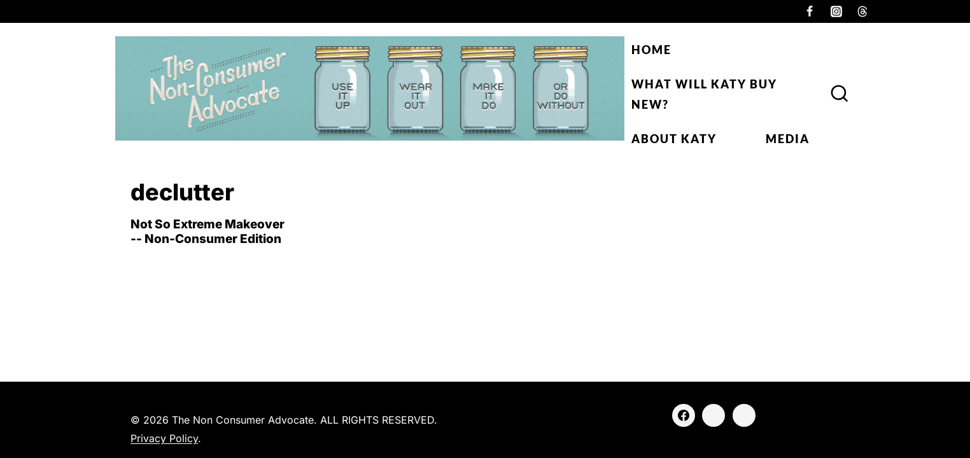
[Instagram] (836, 11)
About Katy (674, 139)
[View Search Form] (839, 94)
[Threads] (862, 11)
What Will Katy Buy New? (704, 94)
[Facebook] (809, 11)
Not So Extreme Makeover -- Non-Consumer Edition (207, 231)
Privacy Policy (164, 438)
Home (651, 50)
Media (788, 139)
